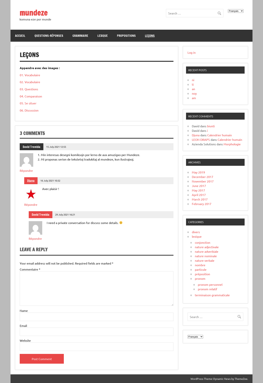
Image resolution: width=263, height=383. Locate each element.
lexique (197, 236)
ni (193, 80)
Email (23, 325)
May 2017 (198, 190)
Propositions (126, 36)
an (193, 89)
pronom (200, 278)
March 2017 (200, 199)
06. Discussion (29, 110)
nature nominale (206, 256)
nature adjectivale (207, 247)
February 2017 (201, 204)
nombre (200, 265)
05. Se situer (28, 103)
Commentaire (30, 269)
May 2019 (198, 172)
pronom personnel (210, 284)
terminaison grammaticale (212, 295)
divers (196, 232)
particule (200, 269)
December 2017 (202, 177)
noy (194, 93)
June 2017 (199, 186)
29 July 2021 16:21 (65, 214)
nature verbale (204, 260)
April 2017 (199, 195)
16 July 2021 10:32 (50, 180)
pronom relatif (207, 289)
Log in (192, 52)
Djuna (31, 181)
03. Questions (29, 89)
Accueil (20, 36)
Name (24, 310)
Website (25, 340)
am (194, 98)
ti (193, 84)
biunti (211, 126)
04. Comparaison (31, 96)
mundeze (33, 12)
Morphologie (232, 144)
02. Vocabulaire (30, 82)
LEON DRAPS (201, 139)
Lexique (102, 36)
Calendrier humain (219, 135)
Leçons (150, 36)
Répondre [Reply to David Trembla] (26, 170)
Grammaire (80, 36)
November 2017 (203, 181)
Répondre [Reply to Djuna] (30, 204)
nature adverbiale (206, 251)
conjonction (202, 242)
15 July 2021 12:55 (56, 146)
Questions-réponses (49, 36)
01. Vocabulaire (30, 75)
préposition (202, 274)
